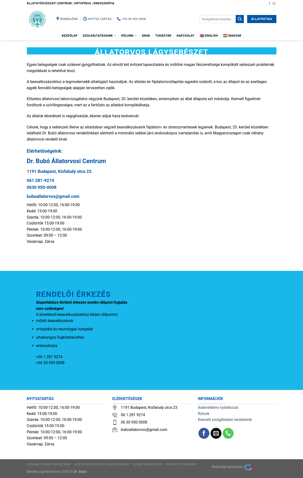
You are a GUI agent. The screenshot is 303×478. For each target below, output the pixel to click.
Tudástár (163, 35)
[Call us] (228, 433)
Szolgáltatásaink (99, 35)
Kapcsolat (185, 35)
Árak (146, 35)
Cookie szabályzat (147, 464)
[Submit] (240, 19)
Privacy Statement (181, 464)
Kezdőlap (69, 35)
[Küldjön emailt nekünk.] (274, 3)
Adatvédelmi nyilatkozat (218, 407)
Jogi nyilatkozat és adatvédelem (101, 464)
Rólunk (128, 35)
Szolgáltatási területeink (49, 464)
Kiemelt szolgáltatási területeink (225, 419)
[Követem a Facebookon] (269, 3)
